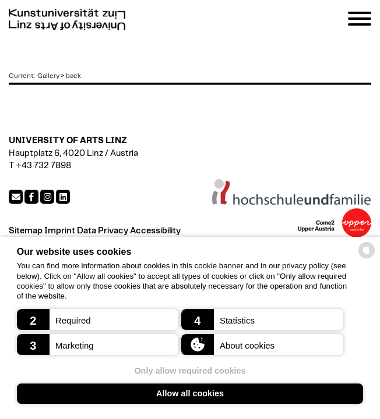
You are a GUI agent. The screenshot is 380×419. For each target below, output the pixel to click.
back (73, 75)
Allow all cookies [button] (190, 393)
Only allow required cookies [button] (189, 370)
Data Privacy (102, 230)
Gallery (48, 75)
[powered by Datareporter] (366, 257)
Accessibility (155, 230)
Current (21, 75)
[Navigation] (359, 21)
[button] (98, 319)
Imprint (59, 230)
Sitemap (26, 230)
